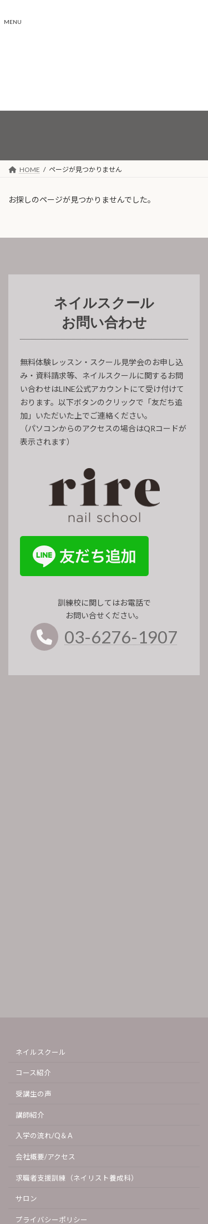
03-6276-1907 (120, 640)
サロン (26, 1199)
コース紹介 (33, 1073)
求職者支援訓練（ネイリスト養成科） (77, 1178)
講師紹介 (30, 1115)
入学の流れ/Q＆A (44, 1136)
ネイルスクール (41, 1052)
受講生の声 (34, 1094)
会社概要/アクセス (45, 1157)
